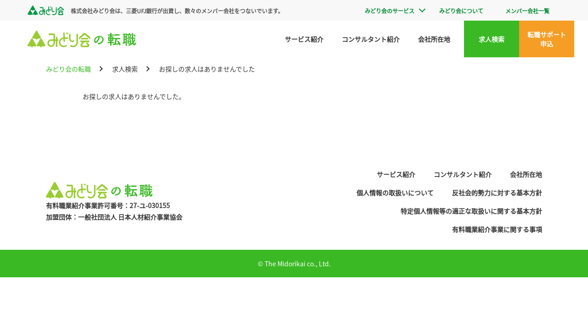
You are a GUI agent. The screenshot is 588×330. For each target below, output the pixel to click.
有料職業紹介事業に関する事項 (497, 229)
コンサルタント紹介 (371, 39)
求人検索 (491, 39)
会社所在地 (434, 39)
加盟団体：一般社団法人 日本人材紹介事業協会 (114, 216)
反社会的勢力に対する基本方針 (497, 192)
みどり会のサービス (389, 11)
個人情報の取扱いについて (395, 192)
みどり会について (461, 11)
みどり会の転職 (68, 68)
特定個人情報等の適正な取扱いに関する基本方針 (471, 210)
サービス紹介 (304, 39)
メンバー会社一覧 (527, 11)
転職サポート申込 (546, 39)
